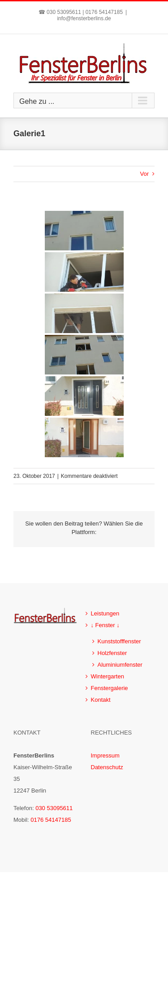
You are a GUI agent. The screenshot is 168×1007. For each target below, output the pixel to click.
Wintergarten (107, 676)
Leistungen (105, 613)
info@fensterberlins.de (84, 18)
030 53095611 (54, 808)
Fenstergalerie (109, 688)
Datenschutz (107, 767)
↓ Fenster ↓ (105, 625)
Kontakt (101, 699)
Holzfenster (112, 653)
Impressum (105, 755)
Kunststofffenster (119, 641)
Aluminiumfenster (120, 664)
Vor (144, 173)
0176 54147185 (50, 819)
